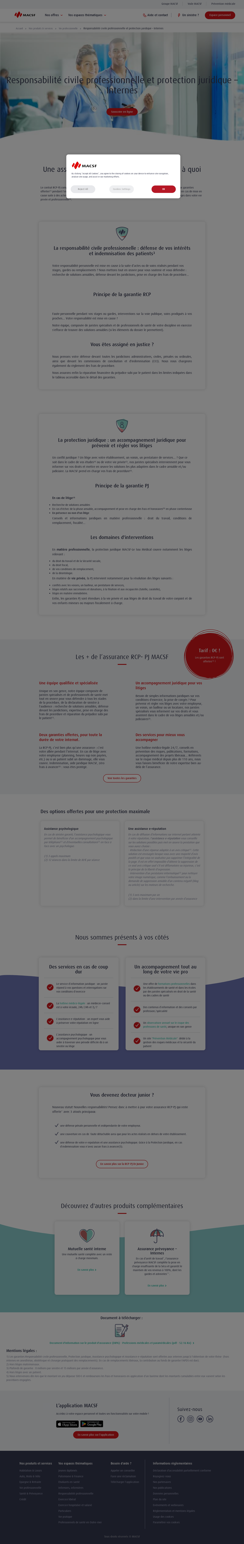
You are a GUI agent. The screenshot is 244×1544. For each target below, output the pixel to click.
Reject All (83, 189)
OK (163, 189)
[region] (123, 176)
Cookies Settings (121, 189)
